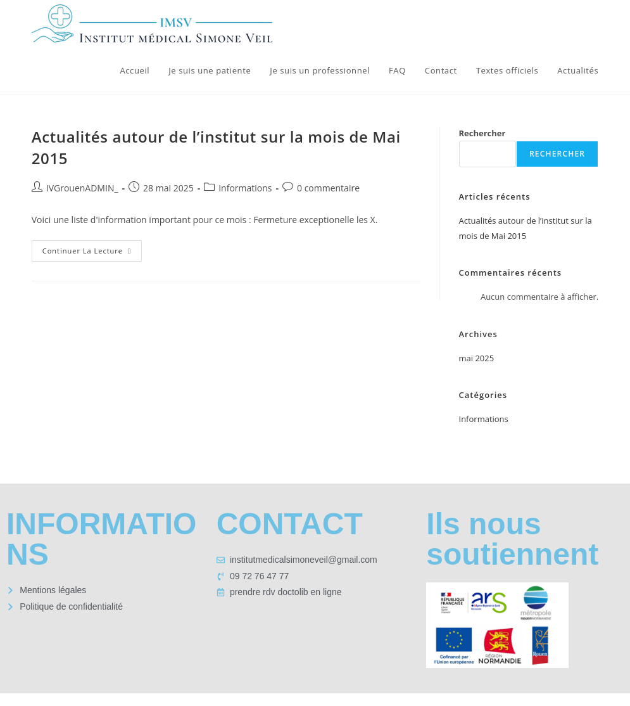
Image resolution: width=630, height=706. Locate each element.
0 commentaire (328, 188)
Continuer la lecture (92, 247)
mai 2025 (477, 358)
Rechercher (482, 133)
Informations (245, 188)
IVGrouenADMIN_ (82, 188)
